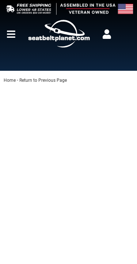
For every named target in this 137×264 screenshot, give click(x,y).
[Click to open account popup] (106, 34)
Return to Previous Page (43, 80)
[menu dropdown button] (11, 34)
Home (10, 80)
